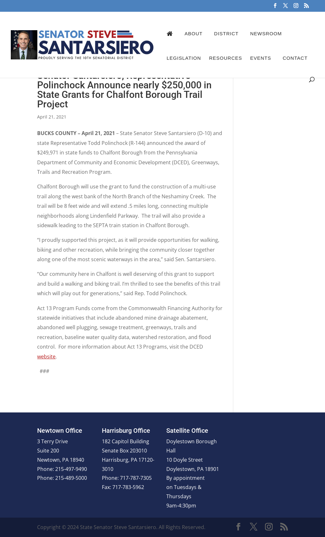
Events (260, 58)
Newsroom (266, 33)
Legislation (184, 58)
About (193, 33)
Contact (295, 58)
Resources (225, 58)
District (226, 33)
